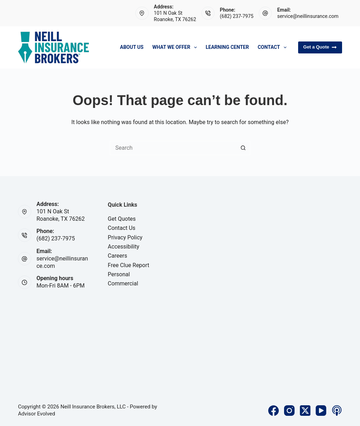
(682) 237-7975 (236, 16)
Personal (119, 274)
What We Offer (176, 47)
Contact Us (122, 228)
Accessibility (124, 246)
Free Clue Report (128, 265)
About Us (131, 47)
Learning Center (227, 47)
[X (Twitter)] (305, 410)
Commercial (123, 283)
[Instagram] (289, 410)
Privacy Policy (125, 237)
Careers (117, 255)
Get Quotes (122, 218)
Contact (273, 47)
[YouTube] (321, 410)
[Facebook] (273, 410)
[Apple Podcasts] (337, 410)
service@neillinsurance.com (307, 16)
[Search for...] (173, 148)
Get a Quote (320, 47)
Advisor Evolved (36, 414)
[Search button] (243, 148)
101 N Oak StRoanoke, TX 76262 (61, 215)
